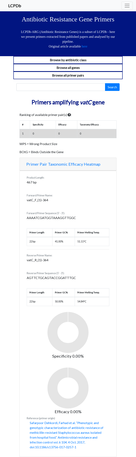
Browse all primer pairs (68, 75)
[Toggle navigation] (127, 6)
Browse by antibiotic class (68, 60)
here (84, 46)
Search (112, 87)
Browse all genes (68, 67)
